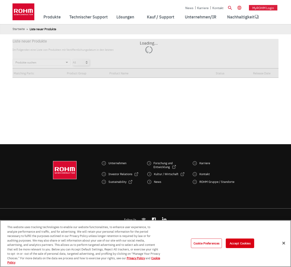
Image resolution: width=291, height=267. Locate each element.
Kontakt (217, 7)
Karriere (203, 7)
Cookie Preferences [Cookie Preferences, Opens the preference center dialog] (206, 243)
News (189, 7)
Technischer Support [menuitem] (88, 17)
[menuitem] (240, 16)
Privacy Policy (136, 258)
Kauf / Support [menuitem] (160, 17)
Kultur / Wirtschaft (166, 174)
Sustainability (117, 182)
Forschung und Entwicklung (163, 165)
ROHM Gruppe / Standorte (216, 182)
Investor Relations (120, 174)
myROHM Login (263, 7)
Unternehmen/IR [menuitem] (200, 17)
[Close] (284, 243)
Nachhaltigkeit (241, 17)
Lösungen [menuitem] (125, 17)
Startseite (19, 29)
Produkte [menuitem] (52, 17)
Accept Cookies (240, 243)
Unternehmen (117, 163)
